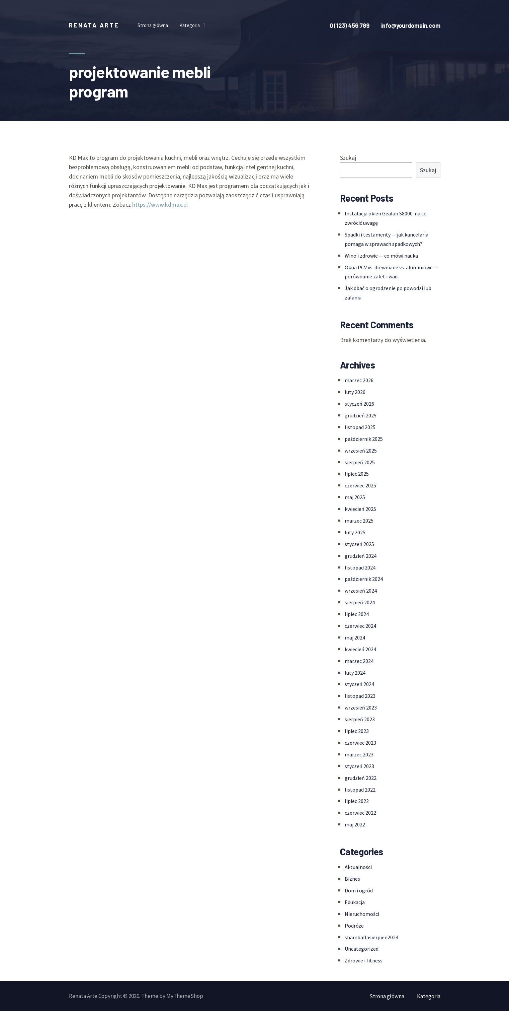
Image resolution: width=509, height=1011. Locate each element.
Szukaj (348, 157)
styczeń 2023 (359, 766)
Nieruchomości (362, 914)
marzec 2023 (359, 754)
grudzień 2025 (360, 415)
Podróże (354, 925)
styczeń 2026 (359, 403)
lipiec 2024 (357, 614)
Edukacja (355, 902)
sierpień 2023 (360, 719)
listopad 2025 (360, 427)
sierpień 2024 (360, 602)
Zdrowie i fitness (364, 960)
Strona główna (386, 996)
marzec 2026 (359, 380)
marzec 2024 (359, 661)
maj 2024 (355, 637)
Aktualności (358, 867)
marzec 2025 (359, 520)
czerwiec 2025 (360, 485)
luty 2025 (355, 532)
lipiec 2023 (357, 731)
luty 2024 (355, 672)
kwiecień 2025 (360, 509)
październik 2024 (364, 579)
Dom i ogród (359, 890)
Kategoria (428, 996)
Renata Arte (94, 25)
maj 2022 (355, 824)
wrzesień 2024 (361, 590)
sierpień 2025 (360, 462)
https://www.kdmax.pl (160, 204)
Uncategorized (361, 948)
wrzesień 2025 (361, 450)
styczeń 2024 (359, 684)
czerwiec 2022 (360, 812)
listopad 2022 (360, 789)
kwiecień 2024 (360, 649)
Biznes (352, 878)
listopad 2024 (360, 567)
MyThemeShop (184, 996)
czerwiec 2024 (360, 625)
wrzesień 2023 (361, 707)
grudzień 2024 (360, 555)
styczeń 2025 (359, 544)
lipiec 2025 (357, 473)
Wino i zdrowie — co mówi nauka (381, 255)
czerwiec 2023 (360, 742)
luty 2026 (355, 392)
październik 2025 (364, 438)
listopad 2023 (360, 695)
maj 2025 (355, 497)
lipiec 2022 (357, 801)
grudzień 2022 (360, 777)
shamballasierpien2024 (371, 937)
